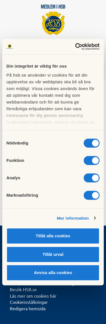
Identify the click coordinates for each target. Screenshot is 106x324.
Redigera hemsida (27, 308)
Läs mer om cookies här (33, 295)
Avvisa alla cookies (53, 272)
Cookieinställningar (29, 302)
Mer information (73, 218)
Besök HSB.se (23, 289)
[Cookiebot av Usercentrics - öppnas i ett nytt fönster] (76, 46)
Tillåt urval (53, 254)
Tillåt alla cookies (53, 235)
